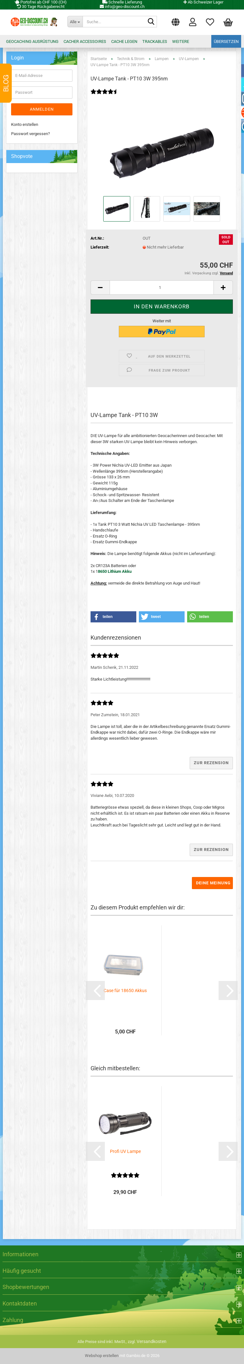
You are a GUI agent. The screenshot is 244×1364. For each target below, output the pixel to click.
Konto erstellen (24, 124)
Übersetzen (226, 41)
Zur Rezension (211, 762)
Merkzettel (210, 21)
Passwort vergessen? (30, 133)
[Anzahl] (162, 287)
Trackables (154, 41)
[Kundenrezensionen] (105, 95)
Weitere (180, 41)
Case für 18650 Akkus (125, 990)
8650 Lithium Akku (115, 571)
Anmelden (42, 109)
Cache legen (124, 41)
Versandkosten (151, 1341)
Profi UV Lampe (125, 1151)
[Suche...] (75, 21)
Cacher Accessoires (85, 41)
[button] (175, 20)
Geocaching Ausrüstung (32, 41)
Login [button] (192, 21)
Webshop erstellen (102, 1355)
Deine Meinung (213, 883)
